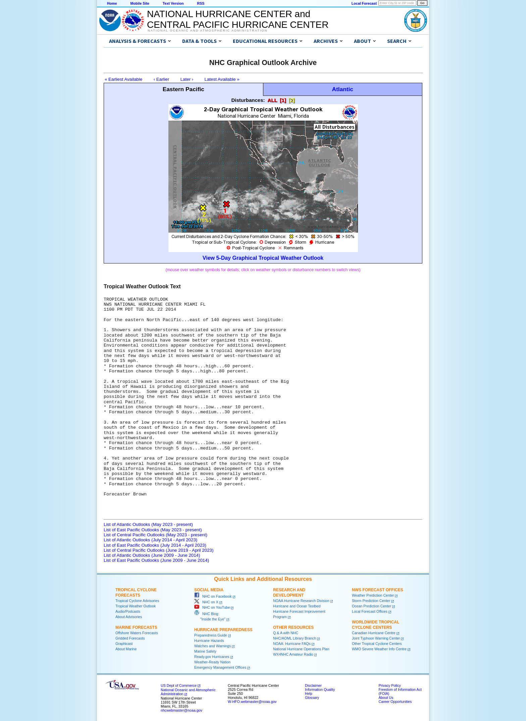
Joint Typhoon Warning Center (376, 638)
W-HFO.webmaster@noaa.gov (252, 702)
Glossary (312, 698)
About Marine (126, 649)
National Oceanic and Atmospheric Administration (207, 30)
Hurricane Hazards (209, 641)
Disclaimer (313, 685)
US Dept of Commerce (179, 685)
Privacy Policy (389, 685)
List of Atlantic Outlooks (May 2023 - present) (148, 524)
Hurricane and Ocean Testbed (296, 606)
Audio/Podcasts (127, 611)
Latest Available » (222, 79)
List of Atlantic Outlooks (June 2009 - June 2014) (152, 555)
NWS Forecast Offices (377, 590)
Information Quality (320, 689)
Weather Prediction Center (373, 595)
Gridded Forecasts (130, 638)
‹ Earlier (161, 79)
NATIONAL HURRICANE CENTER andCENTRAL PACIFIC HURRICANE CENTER (237, 19)
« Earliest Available (123, 79)
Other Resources (293, 627)
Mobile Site (139, 3)
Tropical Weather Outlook (135, 606)
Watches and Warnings (212, 646)
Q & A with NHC (285, 633)
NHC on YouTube (212, 607)
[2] (291, 100)
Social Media (208, 590)
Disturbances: (248, 100)
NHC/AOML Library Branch (294, 638)
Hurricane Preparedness (223, 629)
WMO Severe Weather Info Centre (379, 649)
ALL (272, 100)
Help (308, 694)
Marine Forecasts (136, 627)
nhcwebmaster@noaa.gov (181, 710)
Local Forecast (364, 3)
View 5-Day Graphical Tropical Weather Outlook (263, 258)
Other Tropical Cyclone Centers (377, 644)
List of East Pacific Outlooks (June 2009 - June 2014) (156, 560)
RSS (200, 3)
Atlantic (342, 89)
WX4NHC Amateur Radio (293, 654)
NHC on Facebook (213, 596)
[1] (283, 100)
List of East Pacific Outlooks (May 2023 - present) (153, 529)
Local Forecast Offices (369, 611)
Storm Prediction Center (371, 601)
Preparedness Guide (210, 635)
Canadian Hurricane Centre (374, 633)
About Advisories (128, 617)
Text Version (173, 3)
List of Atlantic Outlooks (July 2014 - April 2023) (150, 539)
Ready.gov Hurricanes (211, 657)
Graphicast (124, 644)
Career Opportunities (395, 702)
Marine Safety (205, 651)
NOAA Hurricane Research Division (301, 601)
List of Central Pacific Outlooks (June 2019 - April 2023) (158, 550)
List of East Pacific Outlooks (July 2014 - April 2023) (155, 545)
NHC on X (206, 602)
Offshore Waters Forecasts (136, 633)
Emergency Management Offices (220, 667)
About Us (385, 698)
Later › (187, 79)
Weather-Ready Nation (212, 662)
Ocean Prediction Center (371, 606)
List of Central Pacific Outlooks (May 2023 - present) (155, 534)
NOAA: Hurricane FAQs (292, 644)
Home (112, 3)
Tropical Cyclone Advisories (137, 601)
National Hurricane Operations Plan (301, 649)
